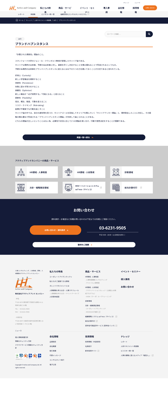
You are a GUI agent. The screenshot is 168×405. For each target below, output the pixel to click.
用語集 (33, 14)
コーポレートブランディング (96, 308)
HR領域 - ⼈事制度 (91, 277)
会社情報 (125, 7)
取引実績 (53, 351)
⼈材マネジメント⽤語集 (130, 346)
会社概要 (53, 346)
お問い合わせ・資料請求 (56, 230)
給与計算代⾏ (90, 321)
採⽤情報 (137, 7)
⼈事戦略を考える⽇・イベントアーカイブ (64, 293)
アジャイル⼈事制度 (93, 283)
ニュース (138, 3)
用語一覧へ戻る (85, 137)
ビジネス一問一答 (47, 14)
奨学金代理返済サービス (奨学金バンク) (99, 325)
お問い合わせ (151, 5)
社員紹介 (88, 346)
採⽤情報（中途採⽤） (93, 341)
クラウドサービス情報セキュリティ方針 (29, 348)
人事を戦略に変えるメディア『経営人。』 (136, 355)
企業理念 (53, 341)
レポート (21, 14)
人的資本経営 (54, 296)
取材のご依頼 (85, 244)
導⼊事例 (113, 7)
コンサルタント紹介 (57, 360)
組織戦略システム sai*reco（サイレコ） (100, 316)
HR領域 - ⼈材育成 (91, 287)
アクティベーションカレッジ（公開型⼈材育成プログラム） (100, 292)
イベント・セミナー (97, 7)
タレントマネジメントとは (59, 286)
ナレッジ (127, 3)
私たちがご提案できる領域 (59, 281)
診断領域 (88, 301)
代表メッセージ (55, 355)
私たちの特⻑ (62, 7)
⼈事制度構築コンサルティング (96, 280)
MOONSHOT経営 (92, 312)
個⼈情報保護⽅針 (21, 338)
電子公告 (53, 364)
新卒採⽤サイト (91, 351)
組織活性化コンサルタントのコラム (74, 14)
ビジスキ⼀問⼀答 (127, 351)
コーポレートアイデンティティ (61, 277)
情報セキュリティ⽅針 (23, 342)
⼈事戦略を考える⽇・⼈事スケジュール (64, 290)
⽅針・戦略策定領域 (92, 305)
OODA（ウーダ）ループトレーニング (98, 296)
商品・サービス (78, 7)
